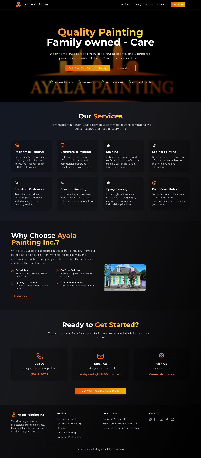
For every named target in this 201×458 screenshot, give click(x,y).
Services (124, 4)
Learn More (124, 68)
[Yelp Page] (155, 419)
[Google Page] (150, 419)
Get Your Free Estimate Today (87, 68)
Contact (161, 4)
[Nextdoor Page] (172, 419)
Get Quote (178, 4)
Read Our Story (23, 297)
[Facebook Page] (167, 419)
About (149, 4)
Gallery (138, 4)
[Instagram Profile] (161, 419)
